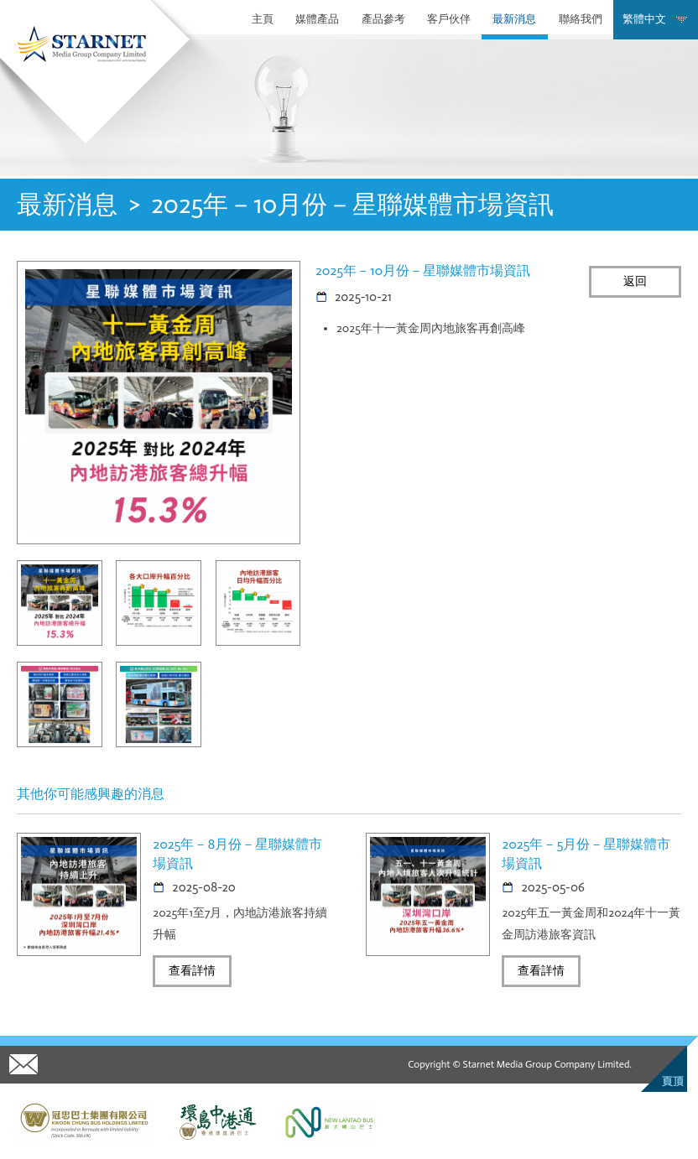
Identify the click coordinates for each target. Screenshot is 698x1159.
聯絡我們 (580, 19)
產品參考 (383, 19)
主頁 (262, 19)
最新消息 (514, 19)
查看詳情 (192, 971)
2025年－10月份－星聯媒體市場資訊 (352, 205)
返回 (635, 281)
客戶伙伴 (449, 19)
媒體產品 (317, 19)
